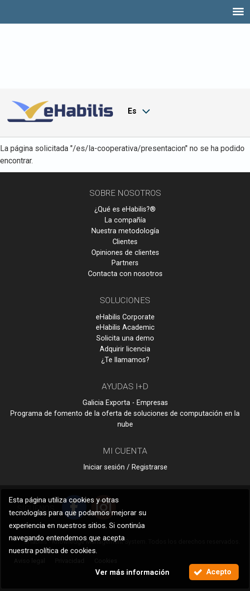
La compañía (125, 220)
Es (132, 111)
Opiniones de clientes (125, 253)
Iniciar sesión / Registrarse (125, 467)
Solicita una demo (125, 338)
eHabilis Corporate (125, 317)
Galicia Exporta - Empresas (125, 403)
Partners (125, 263)
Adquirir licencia (125, 349)
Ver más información (132, 572)
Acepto (218, 571)
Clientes (125, 242)
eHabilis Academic (125, 327)
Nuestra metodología (125, 231)
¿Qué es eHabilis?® (125, 209)
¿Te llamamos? (125, 360)
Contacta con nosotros (125, 274)
